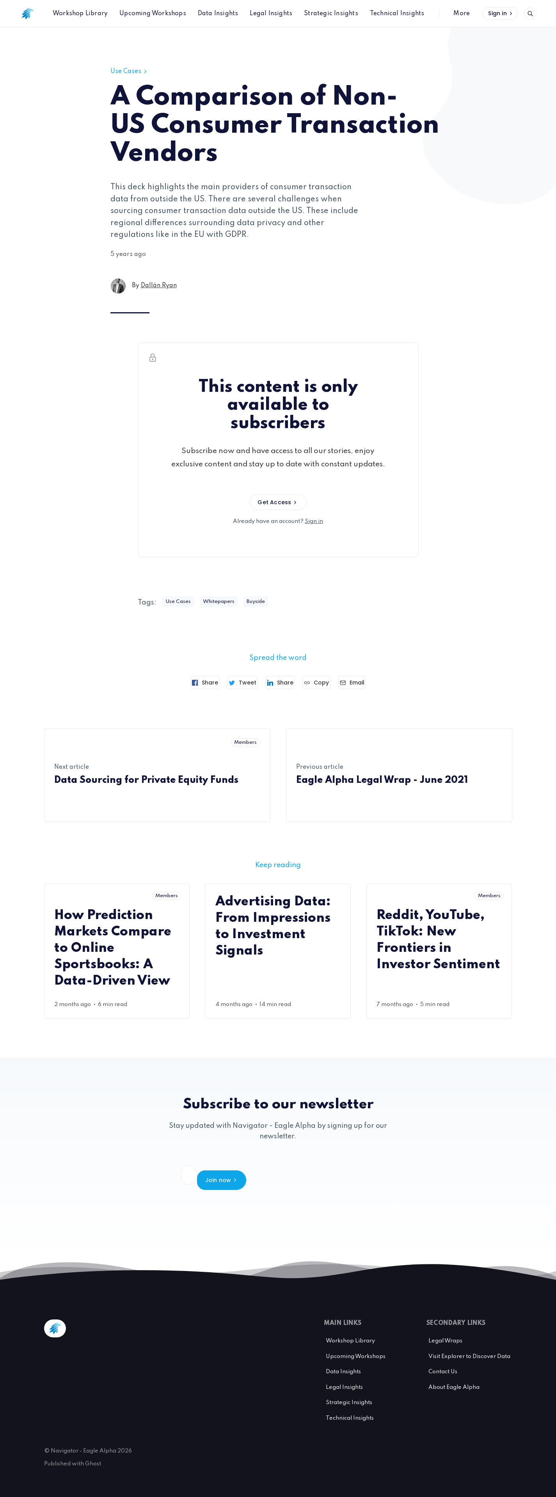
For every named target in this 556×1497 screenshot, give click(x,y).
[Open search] (530, 13)
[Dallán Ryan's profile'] (118, 286)
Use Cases (129, 71)
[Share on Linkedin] (280, 682)
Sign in (501, 13)
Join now (351, 1175)
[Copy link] (324, 682)
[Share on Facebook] (190, 682)
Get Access (278, 502)
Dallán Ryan (159, 286)
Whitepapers (227, 602)
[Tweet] (235, 682)
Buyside (271, 602)
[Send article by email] (367, 682)
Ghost (93, 1454)
